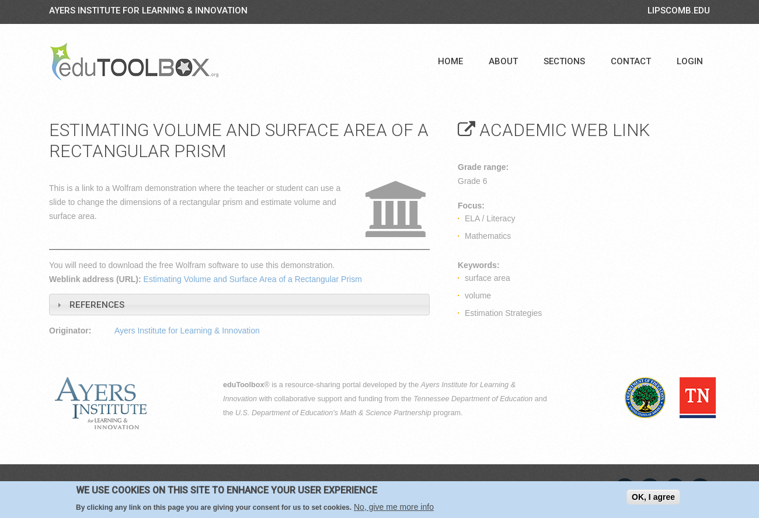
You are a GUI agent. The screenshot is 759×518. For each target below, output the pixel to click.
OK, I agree (653, 497)
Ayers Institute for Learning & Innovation (148, 10)
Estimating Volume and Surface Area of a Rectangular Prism (253, 279)
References (96, 305)
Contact (631, 61)
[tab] (239, 304)
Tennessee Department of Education (472, 399)
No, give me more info (394, 507)
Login (690, 61)
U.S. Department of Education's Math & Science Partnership (333, 413)
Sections (564, 61)
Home (450, 61)
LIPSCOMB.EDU (678, 10)
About (503, 61)
